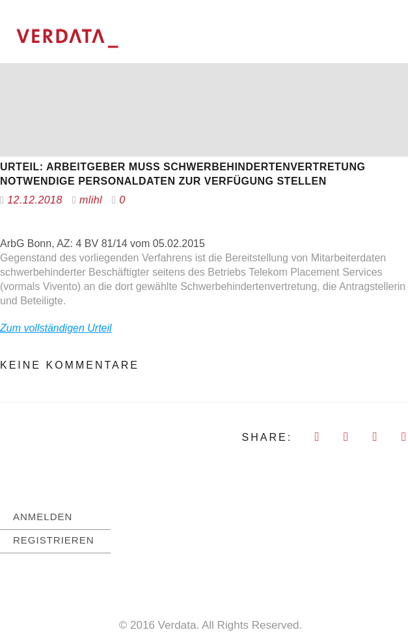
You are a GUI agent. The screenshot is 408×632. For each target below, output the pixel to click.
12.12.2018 (34, 199)
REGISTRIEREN (53, 539)
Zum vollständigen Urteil (56, 327)
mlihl (90, 199)
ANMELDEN (42, 515)
